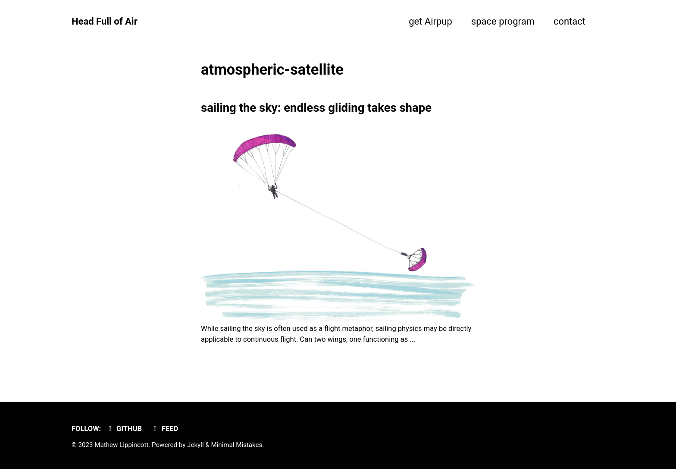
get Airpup (430, 21)
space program (503, 21)
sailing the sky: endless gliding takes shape (316, 108)
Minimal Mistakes (236, 445)
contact (569, 21)
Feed (164, 429)
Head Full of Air (105, 21)
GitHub (124, 429)
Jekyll (195, 445)
